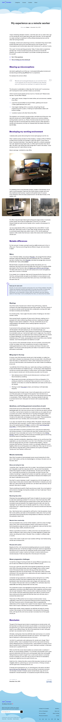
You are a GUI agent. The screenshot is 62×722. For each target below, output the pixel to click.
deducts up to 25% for (39, 268)
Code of (16, 718)
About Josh (57, 711)
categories (17, 2)
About (35, 2)
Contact (57, 715)
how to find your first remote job (17, 669)
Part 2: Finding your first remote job (21, 59)
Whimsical (44, 715)
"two (24, 387)
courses (24, 2)
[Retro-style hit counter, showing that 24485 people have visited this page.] (49, 682)
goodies (30, 2)
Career (27, 27)
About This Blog (56, 713)
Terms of (4, 718)
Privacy (9, 718)
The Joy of (44, 713)
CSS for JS (44, 711)
